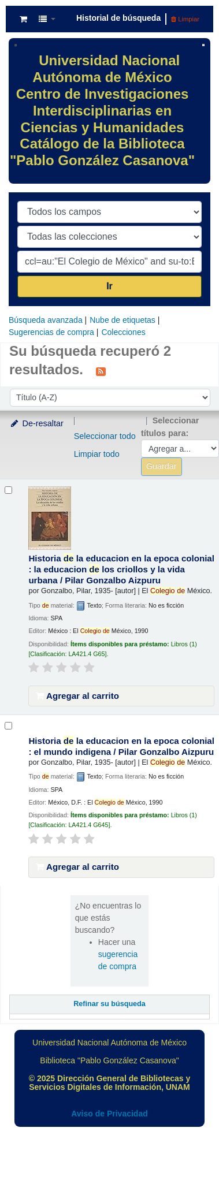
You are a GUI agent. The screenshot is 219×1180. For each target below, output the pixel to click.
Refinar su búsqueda (109, 1004)
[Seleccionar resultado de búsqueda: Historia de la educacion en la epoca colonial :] (8, 490)
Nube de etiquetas (122, 320)
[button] (23, 19)
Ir (109, 286)
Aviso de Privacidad (109, 1113)
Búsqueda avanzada (46, 320)
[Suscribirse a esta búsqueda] (100, 371)
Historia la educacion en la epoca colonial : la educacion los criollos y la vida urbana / (121, 569)
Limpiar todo (97, 454)
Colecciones (123, 332)
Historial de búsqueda (118, 18)
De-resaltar (36, 423)
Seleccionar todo (105, 436)
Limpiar (185, 19)
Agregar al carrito (77, 696)
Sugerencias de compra (51, 332)
